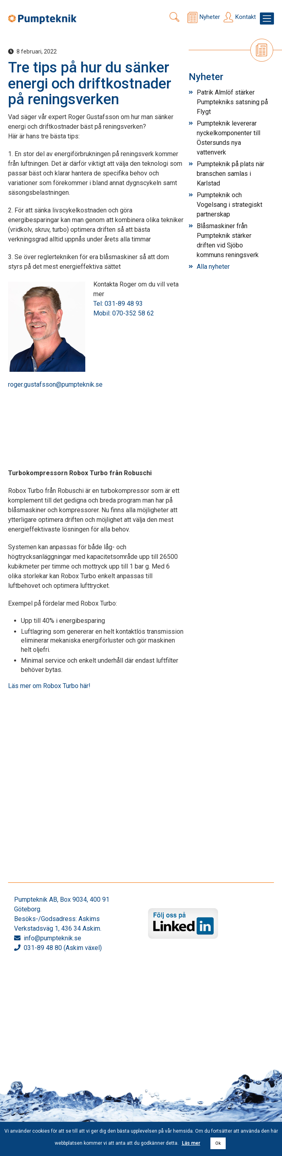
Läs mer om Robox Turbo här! (49, 686)
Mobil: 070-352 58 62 (123, 313)
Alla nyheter (213, 266)
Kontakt (245, 17)
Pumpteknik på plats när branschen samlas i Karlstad (230, 173)
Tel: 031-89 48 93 (118, 303)
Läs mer (191, 1143)
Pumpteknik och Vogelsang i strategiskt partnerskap (229, 204)
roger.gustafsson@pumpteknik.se (55, 384)
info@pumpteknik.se (52, 938)
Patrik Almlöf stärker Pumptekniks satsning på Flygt (232, 102)
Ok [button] (218, 1143)
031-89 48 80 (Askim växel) (63, 948)
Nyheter (210, 17)
